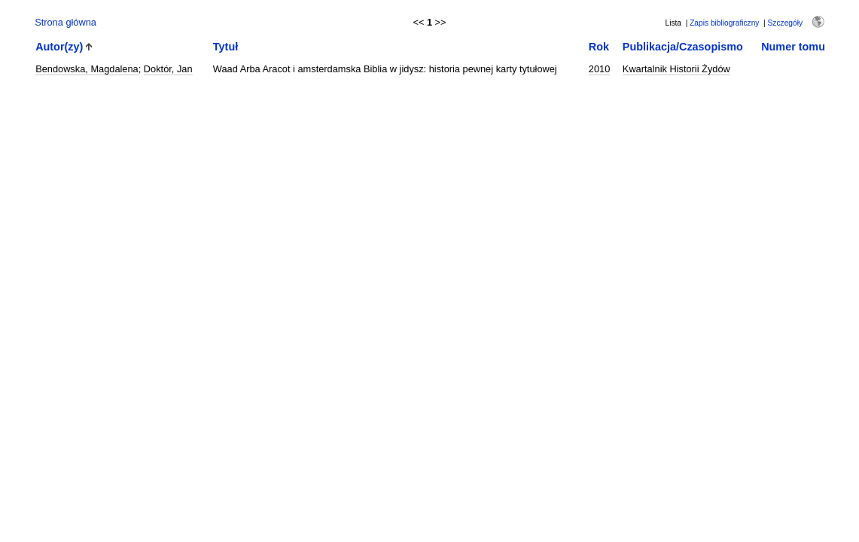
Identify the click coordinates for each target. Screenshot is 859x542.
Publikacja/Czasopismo (683, 47)
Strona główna (65, 22)
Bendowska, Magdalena (87, 69)
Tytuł (225, 47)
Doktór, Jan (168, 69)
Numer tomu (793, 47)
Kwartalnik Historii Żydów (676, 69)
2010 (599, 69)
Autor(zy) (59, 47)
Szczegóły (785, 23)
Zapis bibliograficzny (724, 23)
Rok (599, 47)
